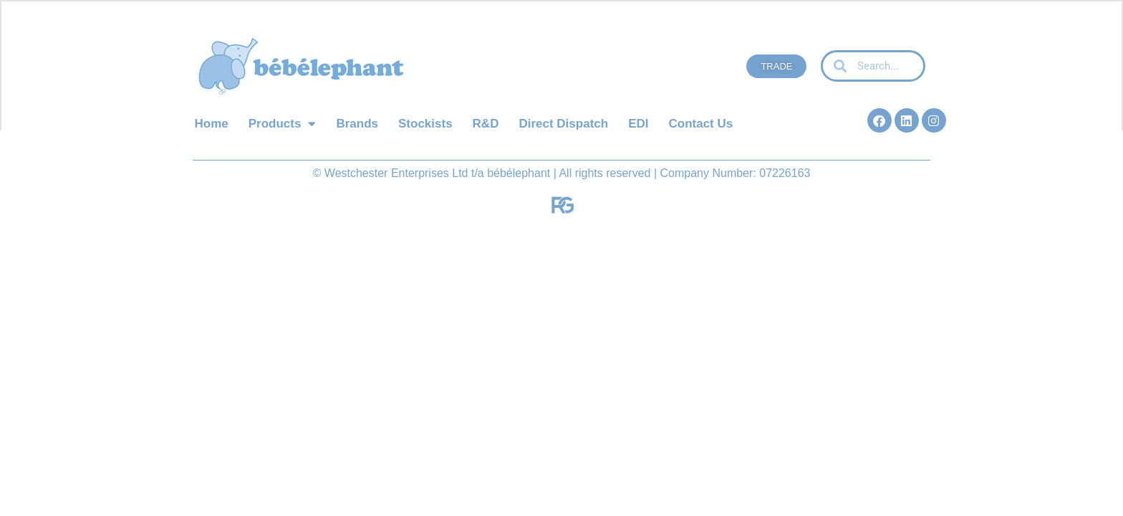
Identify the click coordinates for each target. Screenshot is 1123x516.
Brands (357, 123)
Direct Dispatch (563, 123)
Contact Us (700, 123)
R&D (486, 123)
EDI (638, 123)
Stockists (425, 123)
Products (283, 123)
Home (211, 123)
